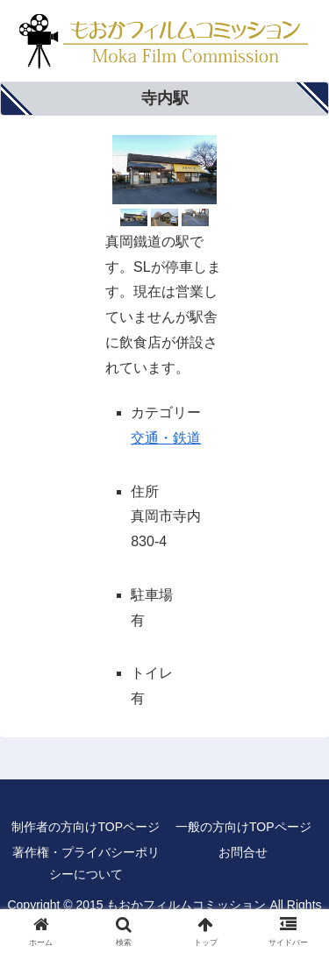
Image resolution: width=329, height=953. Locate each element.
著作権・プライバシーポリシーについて (86, 863)
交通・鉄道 (166, 437)
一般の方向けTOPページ (243, 827)
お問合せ (243, 852)
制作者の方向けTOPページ (85, 827)
